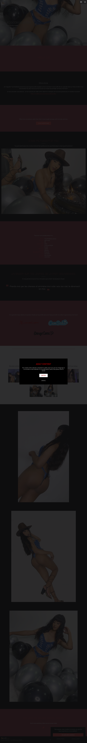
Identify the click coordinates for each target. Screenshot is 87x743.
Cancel (43, 380)
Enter (43, 375)
